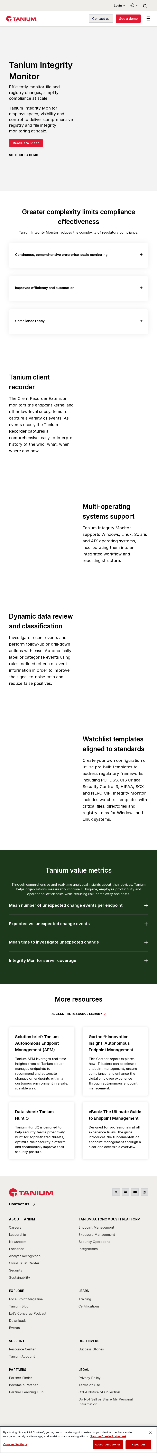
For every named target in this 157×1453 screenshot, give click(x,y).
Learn (83, 1291)
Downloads (17, 1321)
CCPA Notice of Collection (99, 1392)
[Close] (150, 1432)
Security (15, 1270)
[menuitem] (43, 1249)
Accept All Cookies (108, 1444)
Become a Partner (23, 1385)
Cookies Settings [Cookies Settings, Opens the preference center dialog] (15, 1444)
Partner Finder (20, 1378)
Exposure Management (96, 1235)
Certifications (89, 1306)
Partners (17, 1370)
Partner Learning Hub (26, 1392)
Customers (88, 1341)
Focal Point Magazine (26, 1299)
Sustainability (19, 1278)
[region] (78, 1439)
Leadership (17, 1235)
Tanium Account (22, 1356)
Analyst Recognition (24, 1256)
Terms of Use (89, 1385)
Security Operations (94, 1242)
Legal (83, 1370)
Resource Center (22, 1349)
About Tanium (22, 1219)
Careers (15, 1228)
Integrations (88, 1249)
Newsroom (17, 1242)
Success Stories (91, 1349)
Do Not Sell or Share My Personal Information (105, 1401)
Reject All (138, 1444)
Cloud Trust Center (24, 1263)
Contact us (19, 1204)
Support (17, 1341)
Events (14, 1328)
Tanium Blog (18, 1306)
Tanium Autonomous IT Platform (109, 1219)
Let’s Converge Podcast (27, 1313)
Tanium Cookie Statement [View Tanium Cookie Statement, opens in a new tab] (108, 1436)
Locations (16, 1249)
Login (118, 5)
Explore (16, 1291)
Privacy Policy (89, 1378)
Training (84, 1299)
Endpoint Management (96, 1228)
